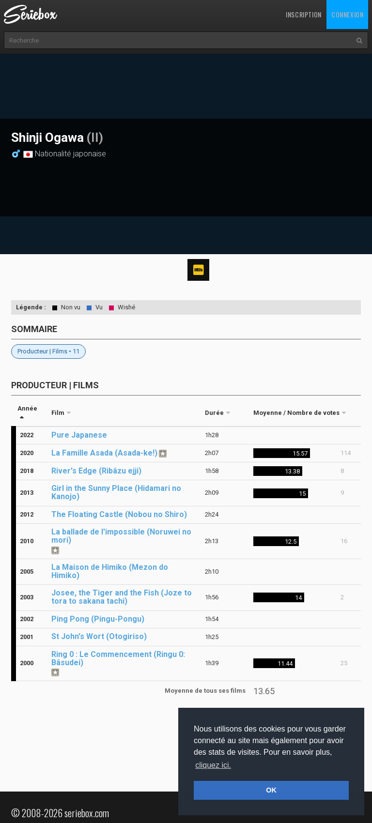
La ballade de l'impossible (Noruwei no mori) (121, 536)
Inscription (304, 14)
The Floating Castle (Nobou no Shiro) (119, 514)
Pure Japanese (79, 435)
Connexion (347, 14)
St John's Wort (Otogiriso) (99, 636)
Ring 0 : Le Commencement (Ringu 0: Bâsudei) (118, 658)
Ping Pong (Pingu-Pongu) (97, 619)
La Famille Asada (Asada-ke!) (104, 453)
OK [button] (271, 790)
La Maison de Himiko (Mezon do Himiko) (109, 571)
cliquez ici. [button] (213, 765)
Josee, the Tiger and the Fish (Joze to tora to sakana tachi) (121, 597)
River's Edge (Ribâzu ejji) (96, 471)
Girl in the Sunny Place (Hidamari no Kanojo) (116, 492)
